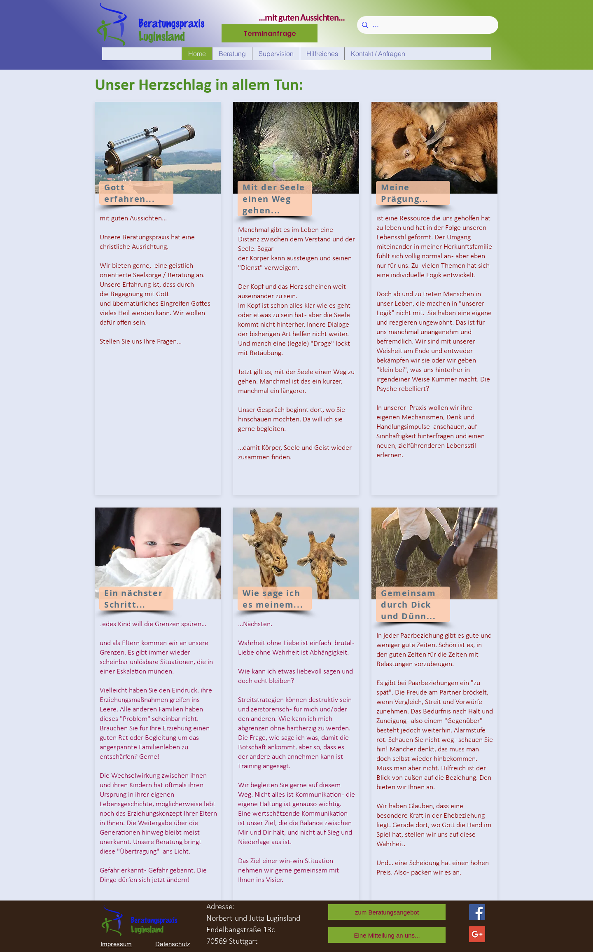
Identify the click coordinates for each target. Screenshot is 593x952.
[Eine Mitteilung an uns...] (387, 935)
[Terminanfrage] (270, 33)
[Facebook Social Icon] (477, 912)
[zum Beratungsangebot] (387, 912)
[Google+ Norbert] (477, 934)
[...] (427, 25)
